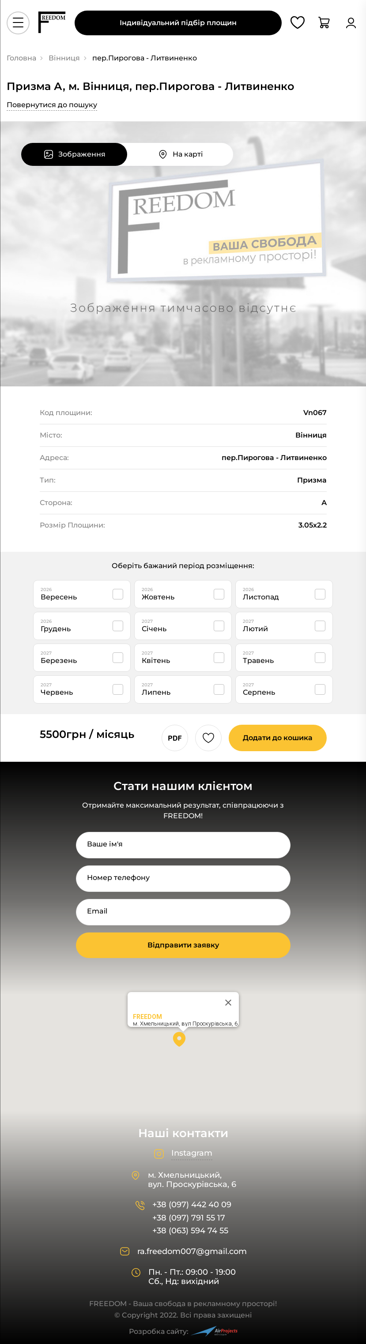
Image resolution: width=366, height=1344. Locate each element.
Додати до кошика (278, 738)
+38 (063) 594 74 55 (190, 1230)
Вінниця (64, 58)
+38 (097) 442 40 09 (191, 1204)
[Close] (228, 1002)
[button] (183, 1042)
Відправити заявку (183, 945)
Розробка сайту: (183, 1331)
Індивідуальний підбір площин (178, 23)
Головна (21, 58)
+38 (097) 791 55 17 (188, 1218)
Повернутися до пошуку (52, 105)
